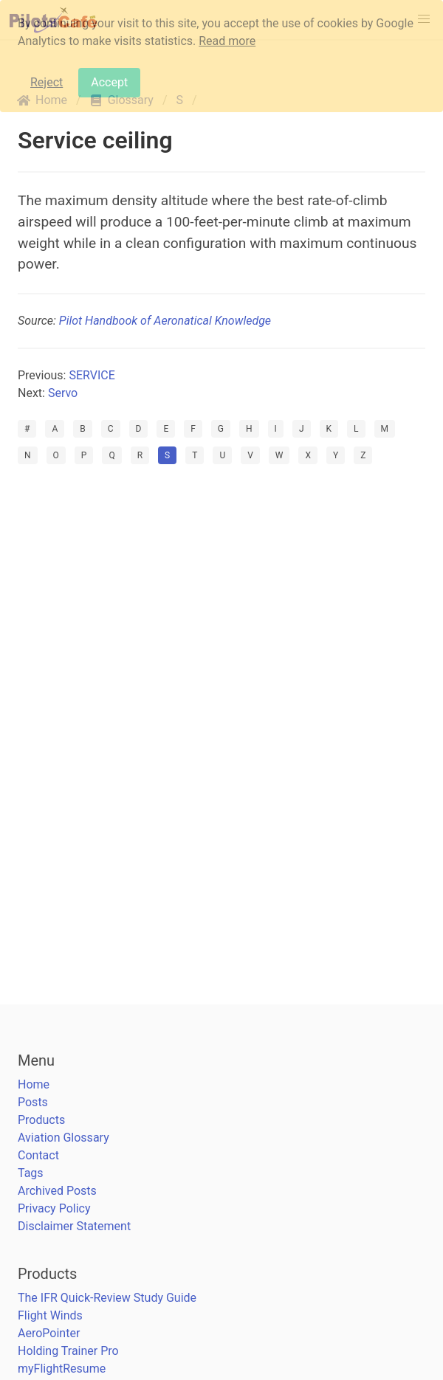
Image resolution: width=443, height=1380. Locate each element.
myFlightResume (62, 1369)
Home (33, 1084)
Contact (38, 1155)
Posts (33, 1102)
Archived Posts (57, 1191)
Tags (31, 1173)
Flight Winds (50, 1315)
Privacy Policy (54, 1208)
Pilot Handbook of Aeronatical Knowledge (165, 321)
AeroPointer (49, 1333)
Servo (63, 393)
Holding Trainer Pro (68, 1351)
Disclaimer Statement (74, 1226)
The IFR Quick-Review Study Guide (107, 1298)
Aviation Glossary (63, 1138)
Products (41, 1120)
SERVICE (91, 375)
